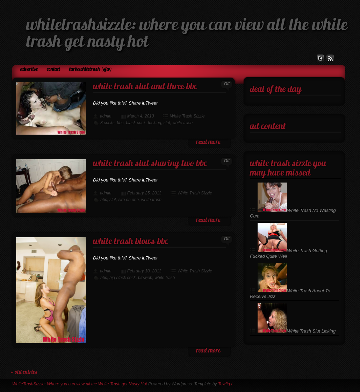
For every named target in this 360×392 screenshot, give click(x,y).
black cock (135, 122)
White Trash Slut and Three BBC (145, 87)
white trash (182, 122)
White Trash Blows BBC (130, 242)
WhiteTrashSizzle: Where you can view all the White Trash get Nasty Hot (79, 384)
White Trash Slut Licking (297, 331)
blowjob (145, 277)
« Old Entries (24, 372)
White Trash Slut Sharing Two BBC (150, 164)
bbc (120, 122)
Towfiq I (225, 384)
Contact (53, 69)
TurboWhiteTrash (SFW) (90, 69)
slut (167, 122)
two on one (128, 199)
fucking (154, 122)
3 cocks (107, 122)
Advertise (29, 69)
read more (208, 142)
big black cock (122, 277)
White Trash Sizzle (187, 116)
